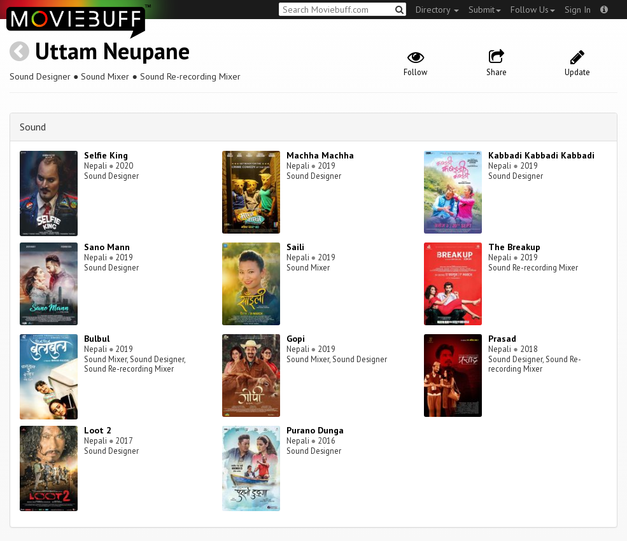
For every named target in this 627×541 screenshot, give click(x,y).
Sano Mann (107, 247)
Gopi (295, 338)
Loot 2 (97, 430)
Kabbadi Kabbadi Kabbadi (541, 155)
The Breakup (514, 247)
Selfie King (106, 155)
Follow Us (533, 9)
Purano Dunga (315, 430)
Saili (295, 247)
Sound (33, 126)
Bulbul (96, 338)
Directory (437, 9)
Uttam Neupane (112, 51)
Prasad (502, 338)
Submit (484, 9)
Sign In (578, 9)
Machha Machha (320, 155)
